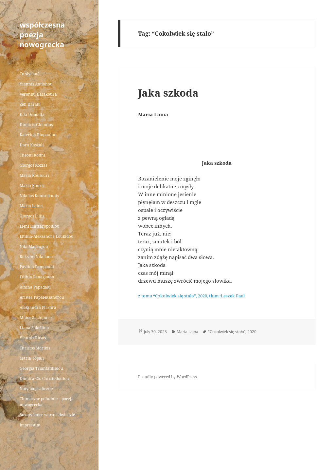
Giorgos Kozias (33, 165)
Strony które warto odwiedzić (47, 415)
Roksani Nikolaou (36, 256)
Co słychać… (31, 74)
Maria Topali (32, 358)
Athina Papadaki (35, 287)
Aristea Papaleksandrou (42, 297)
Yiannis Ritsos (33, 338)
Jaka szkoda (168, 93)
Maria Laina (31, 206)
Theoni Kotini (32, 155)
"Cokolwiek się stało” (226, 331)
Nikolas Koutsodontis (39, 195)
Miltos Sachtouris (36, 317)
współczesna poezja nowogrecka (42, 34)
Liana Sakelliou (34, 327)
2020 (251, 331)
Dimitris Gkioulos (36, 124)
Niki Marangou (34, 246)
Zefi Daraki (30, 104)
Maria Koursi (32, 185)
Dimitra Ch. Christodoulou (44, 378)
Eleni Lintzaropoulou (40, 226)
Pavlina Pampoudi (37, 267)
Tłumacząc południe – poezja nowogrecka (47, 401)
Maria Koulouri (34, 175)
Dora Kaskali (32, 145)
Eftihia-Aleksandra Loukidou (47, 236)
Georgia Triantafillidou (41, 368)
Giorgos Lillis (32, 216)
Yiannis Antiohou (36, 84)
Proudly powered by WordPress (167, 377)
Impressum (30, 425)
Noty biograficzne (36, 388)
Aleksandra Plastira (38, 307)
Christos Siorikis (35, 348)
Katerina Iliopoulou (38, 135)
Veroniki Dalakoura (38, 94)
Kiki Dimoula (32, 114)
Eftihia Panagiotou (37, 277)
